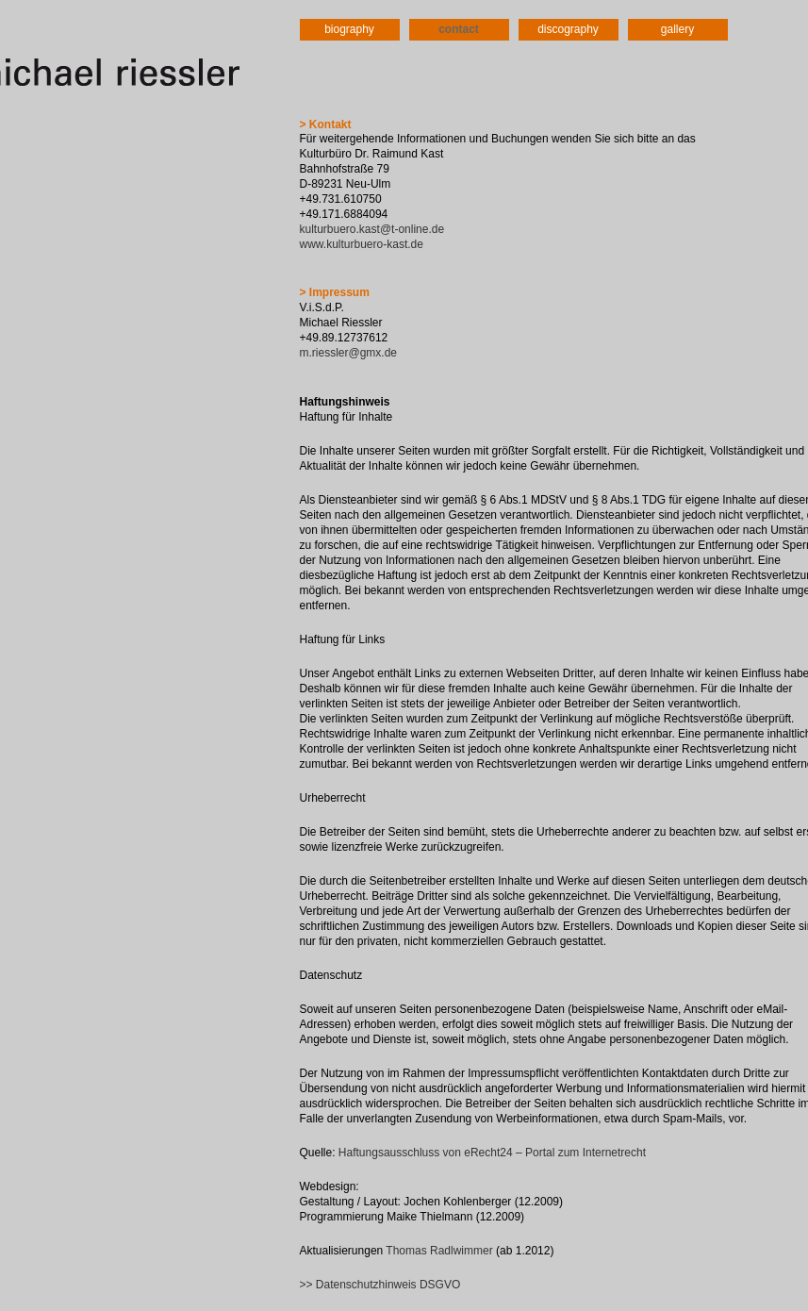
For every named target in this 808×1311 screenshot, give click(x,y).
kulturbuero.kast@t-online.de (372, 229)
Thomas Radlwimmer (439, 1250)
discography (568, 29)
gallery (677, 29)
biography (349, 29)
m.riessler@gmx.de (349, 352)
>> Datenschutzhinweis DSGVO (380, 1284)
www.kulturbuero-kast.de (361, 244)
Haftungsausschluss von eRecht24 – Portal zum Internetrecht (492, 1152)
